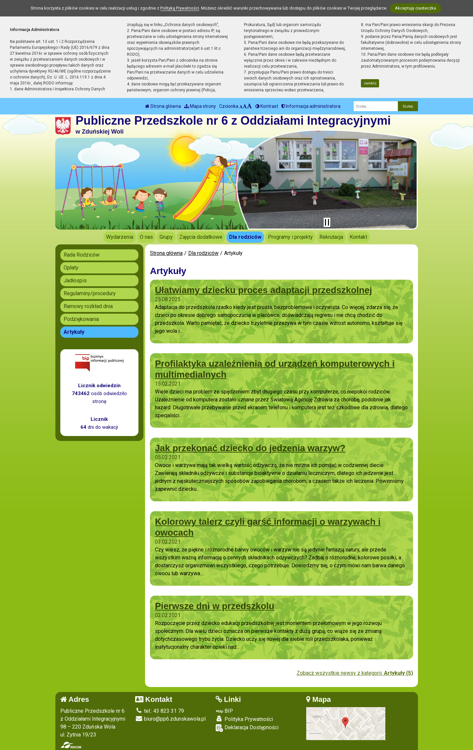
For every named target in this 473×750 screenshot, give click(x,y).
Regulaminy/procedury (90, 293)
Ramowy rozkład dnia (88, 306)
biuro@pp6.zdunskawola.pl (170, 719)
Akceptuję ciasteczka (415, 8)
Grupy (166, 237)
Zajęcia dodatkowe (200, 237)
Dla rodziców (245, 237)
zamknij (370, 83)
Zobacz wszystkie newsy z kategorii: (355, 673)
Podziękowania (81, 319)
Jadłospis (75, 280)
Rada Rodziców (82, 255)
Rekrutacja (331, 237)
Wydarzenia (119, 237)
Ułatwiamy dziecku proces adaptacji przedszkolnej (263, 290)
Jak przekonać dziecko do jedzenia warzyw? (250, 448)
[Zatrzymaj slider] (327, 222)
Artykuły (74, 332)
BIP (224, 711)
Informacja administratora (310, 106)
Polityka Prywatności (244, 719)
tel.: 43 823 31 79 (159, 711)
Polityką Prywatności (179, 8)
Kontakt (358, 237)
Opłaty (71, 268)
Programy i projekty (290, 237)
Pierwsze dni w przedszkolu (214, 606)
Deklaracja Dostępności (247, 728)
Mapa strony (200, 106)
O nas (146, 237)
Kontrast (266, 106)
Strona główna (163, 106)
